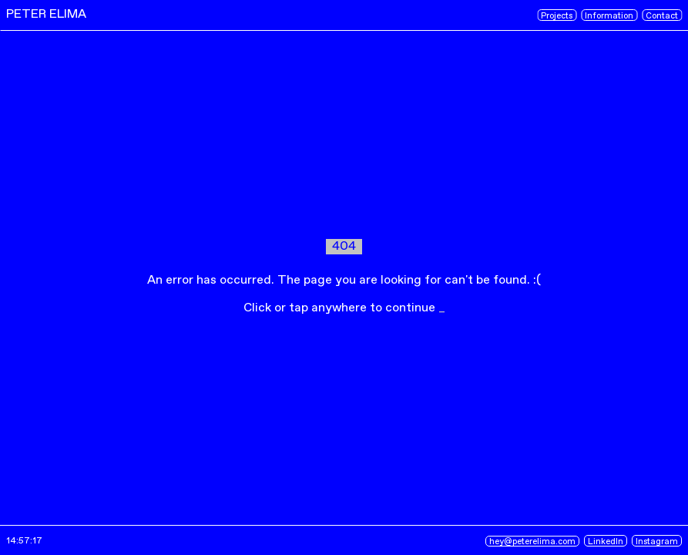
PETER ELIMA (46, 14)
